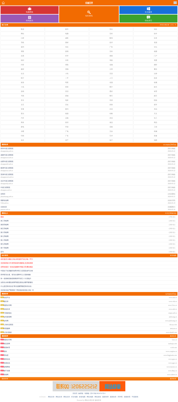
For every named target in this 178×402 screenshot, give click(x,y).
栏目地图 (74, 397)
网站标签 (98, 397)
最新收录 (173, 336)
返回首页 (173, 379)
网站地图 (90, 397)
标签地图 (82, 397)
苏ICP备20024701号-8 (97, 393)
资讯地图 (173, 255)
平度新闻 (135, 397)
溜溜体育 (127, 397)
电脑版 (86, 393)
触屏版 (80, 393)
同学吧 (120, 397)
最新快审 (105, 397)
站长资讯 (5, 255)
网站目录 (51, 397)
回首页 (75, 393)
